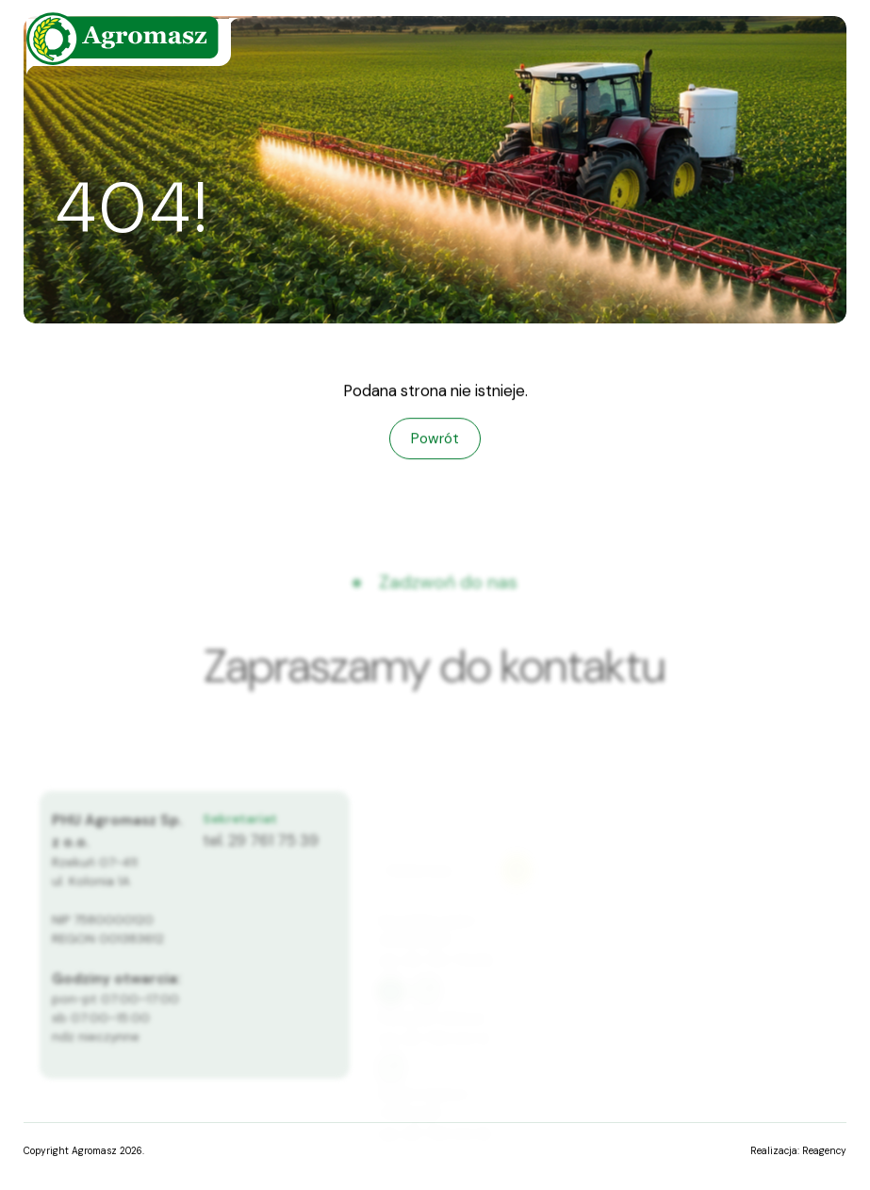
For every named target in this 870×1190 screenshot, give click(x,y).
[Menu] (796, 51)
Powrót (435, 438)
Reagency (824, 1151)
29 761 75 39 (273, 849)
